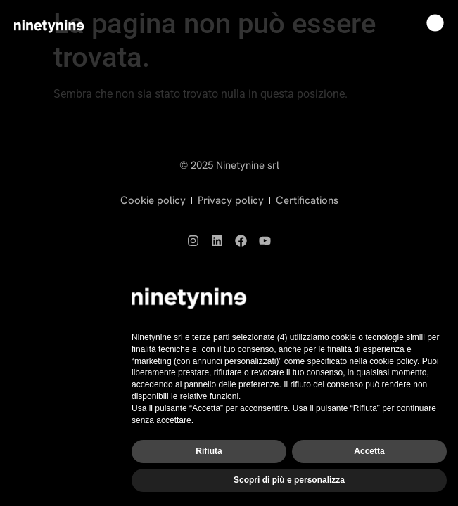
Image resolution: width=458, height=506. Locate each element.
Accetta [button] (369, 451)
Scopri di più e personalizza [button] (289, 480)
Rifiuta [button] (209, 451)
